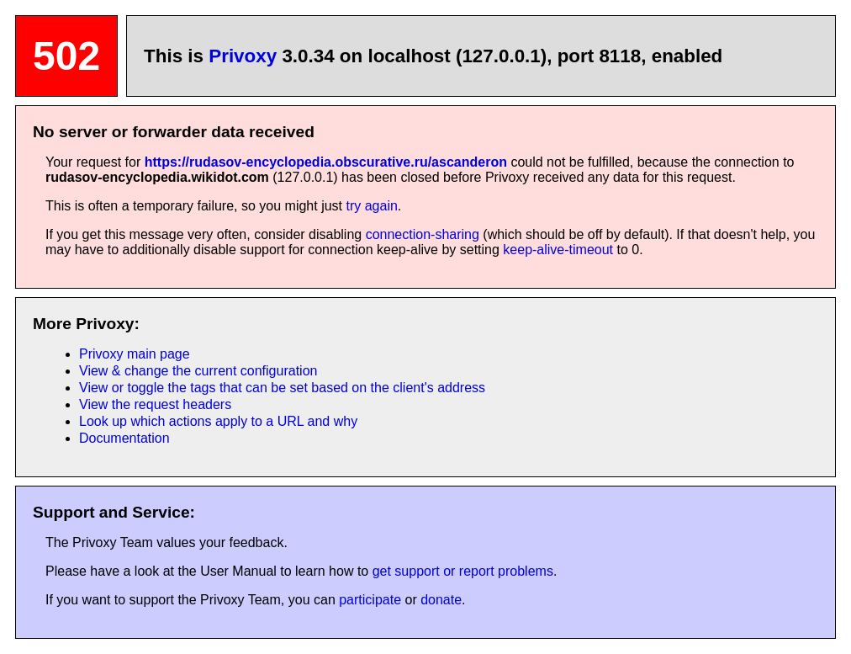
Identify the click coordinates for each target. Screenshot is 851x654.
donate (441, 600)
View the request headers (155, 404)
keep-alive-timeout (558, 249)
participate (370, 600)
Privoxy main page (134, 354)
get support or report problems (463, 571)
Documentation (124, 438)
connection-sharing (422, 234)
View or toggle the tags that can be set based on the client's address (282, 387)
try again (371, 206)
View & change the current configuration (198, 371)
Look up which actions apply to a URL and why (218, 421)
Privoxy (243, 55)
